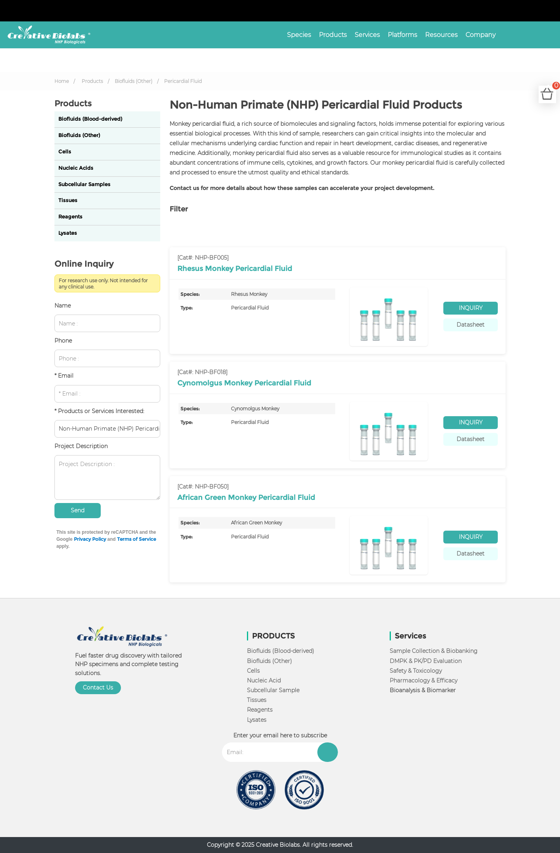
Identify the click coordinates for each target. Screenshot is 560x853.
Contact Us (98, 687)
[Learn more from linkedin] (540, 10)
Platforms (402, 35)
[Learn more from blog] (553, 10)
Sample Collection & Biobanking (434, 650)
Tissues (67, 200)
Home (61, 81)
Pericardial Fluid (183, 81)
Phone (63, 340)
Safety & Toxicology (416, 670)
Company (480, 35)
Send (77, 510)
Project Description (81, 446)
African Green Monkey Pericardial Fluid (246, 497)
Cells (64, 152)
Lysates (67, 233)
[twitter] (534, 10)
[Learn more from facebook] (528, 10)
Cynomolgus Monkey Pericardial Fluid (244, 383)
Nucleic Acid (264, 680)
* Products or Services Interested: (99, 411)
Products (333, 35)
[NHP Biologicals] (45, 35)
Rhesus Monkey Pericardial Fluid (234, 268)
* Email (64, 375)
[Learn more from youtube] (547, 10)
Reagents (70, 217)
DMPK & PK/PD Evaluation (426, 661)
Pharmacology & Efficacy (423, 680)
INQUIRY (471, 307)
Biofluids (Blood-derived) (90, 119)
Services (367, 35)
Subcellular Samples (84, 184)
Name (62, 305)
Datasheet (471, 324)
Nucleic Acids (75, 168)
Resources (441, 35)
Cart (554, 90)
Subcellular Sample (273, 690)
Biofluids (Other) (133, 81)
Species (299, 35)
